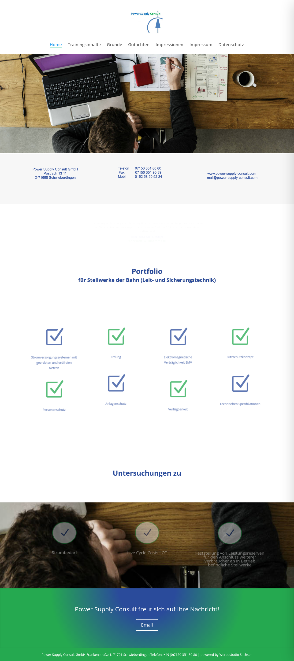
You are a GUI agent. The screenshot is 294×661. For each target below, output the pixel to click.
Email (147, 625)
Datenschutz (231, 45)
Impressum (200, 45)
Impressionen (169, 45)
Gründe (114, 45)
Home (56, 45)
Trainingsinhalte (84, 45)
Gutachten (138, 45)
